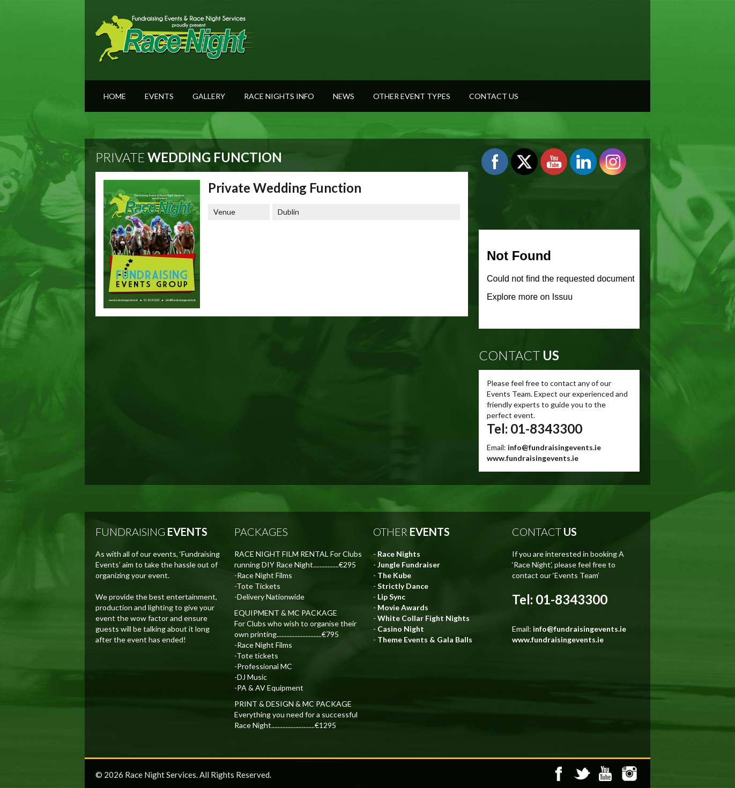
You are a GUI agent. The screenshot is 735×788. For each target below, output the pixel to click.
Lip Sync (391, 596)
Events (159, 96)
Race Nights (398, 553)
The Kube (394, 575)
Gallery (208, 96)
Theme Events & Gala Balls (424, 639)
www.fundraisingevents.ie (532, 458)
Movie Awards (402, 607)
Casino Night (400, 628)
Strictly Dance (402, 585)
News (343, 96)
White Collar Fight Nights (423, 618)
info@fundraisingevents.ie (554, 447)
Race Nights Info (279, 96)
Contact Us (493, 96)
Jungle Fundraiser (408, 564)
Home (114, 96)
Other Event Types (411, 96)
